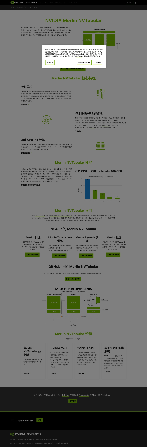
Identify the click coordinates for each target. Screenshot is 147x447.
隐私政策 (79, 56)
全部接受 (97, 62)
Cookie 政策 (80, 54)
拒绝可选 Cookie (84, 62)
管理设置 (50, 62)
